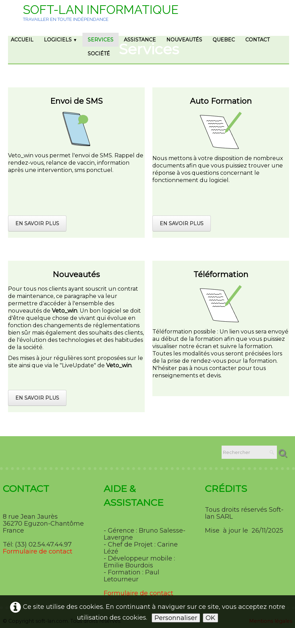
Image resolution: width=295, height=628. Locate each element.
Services (100, 40)
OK (210, 618)
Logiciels (60, 40)
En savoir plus (37, 223)
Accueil (22, 40)
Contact (257, 40)
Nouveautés (184, 40)
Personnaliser (175, 618)
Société (99, 53)
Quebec (224, 40)
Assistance (140, 40)
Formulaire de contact (37, 551)
